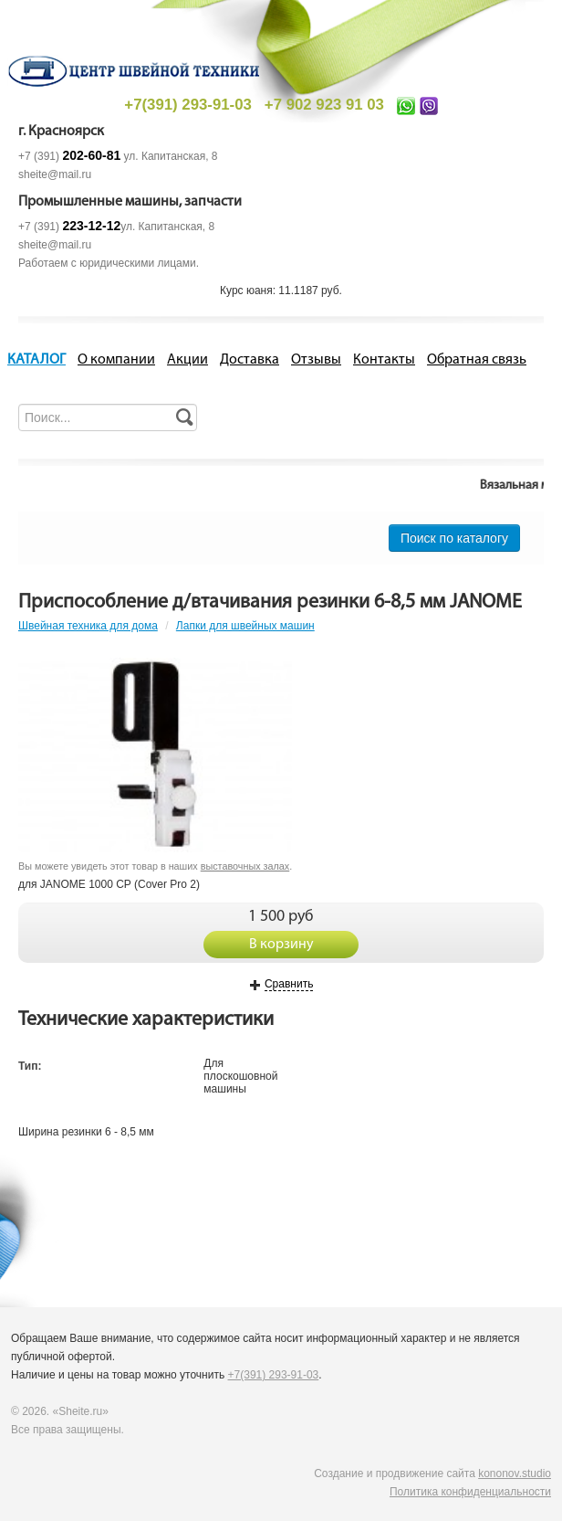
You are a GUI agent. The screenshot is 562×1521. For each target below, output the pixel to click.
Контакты (384, 360)
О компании (116, 360)
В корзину (281, 944)
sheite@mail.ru (54, 174)
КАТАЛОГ (36, 360)
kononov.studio (514, 1473)
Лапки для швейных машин (245, 625)
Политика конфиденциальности (470, 1491)
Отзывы (316, 360)
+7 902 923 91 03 (324, 104)
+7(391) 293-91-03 (187, 104)
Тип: (30, 1066)
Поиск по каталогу (454, 538)
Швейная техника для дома (88, 625)
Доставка (249, 360)
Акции (187, 360)
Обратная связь (476, 360)
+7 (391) (69, 156)
